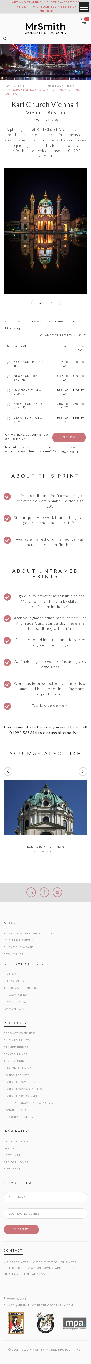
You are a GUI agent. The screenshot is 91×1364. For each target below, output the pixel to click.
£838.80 (78, 417)
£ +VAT (63, 363)
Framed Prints (16, 1047)
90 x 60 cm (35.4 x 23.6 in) (27, 391)
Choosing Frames (18, 1117)
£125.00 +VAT (62, 377)
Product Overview (19, 1033)
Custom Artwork (18, 1068)
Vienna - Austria (46, 851)
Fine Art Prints (17, 1040)
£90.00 (79, 362)
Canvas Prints (16, 1054)
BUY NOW (69, 437)
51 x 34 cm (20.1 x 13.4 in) (27, 377)
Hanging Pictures (18, 1110)
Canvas (60, 321)
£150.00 (78, 376)
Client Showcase (18, 947)
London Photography (22, 1096)
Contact (11, 974)
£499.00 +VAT (62, 405)
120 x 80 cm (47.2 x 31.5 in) (28, 405)
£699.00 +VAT (62, 419)
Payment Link (15, 1008)
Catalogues (13, 954)
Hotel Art (12, 1155)
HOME (8, 86)
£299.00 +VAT (62, 391)
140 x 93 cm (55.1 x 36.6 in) (28, 419)
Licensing (12, 328)
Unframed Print (17, 321)
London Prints (16, 1075)
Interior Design (17, 1141)
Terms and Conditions (23, 988)
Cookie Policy (15, 1002)
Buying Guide (15, 981)
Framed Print (42, 321)
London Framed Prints (23, 1082)
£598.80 (78, 403)
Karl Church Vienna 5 (45, 847)
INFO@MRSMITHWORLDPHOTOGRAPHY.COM (40, 1305)
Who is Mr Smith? (18, 940)
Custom (76, 321)
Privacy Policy (16, 995)
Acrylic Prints (16, 1061)
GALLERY (45, 303)
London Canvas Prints (23, 1089)
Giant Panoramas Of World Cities (32, 1103)
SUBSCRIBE (21, 1229)
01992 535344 (16, 1298)
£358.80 (78, 389)
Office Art (12, 1148)
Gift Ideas (12, 1169)
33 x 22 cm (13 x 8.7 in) (28, 363)
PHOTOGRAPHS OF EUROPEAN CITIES (44, 86)
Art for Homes (16, 1162)
